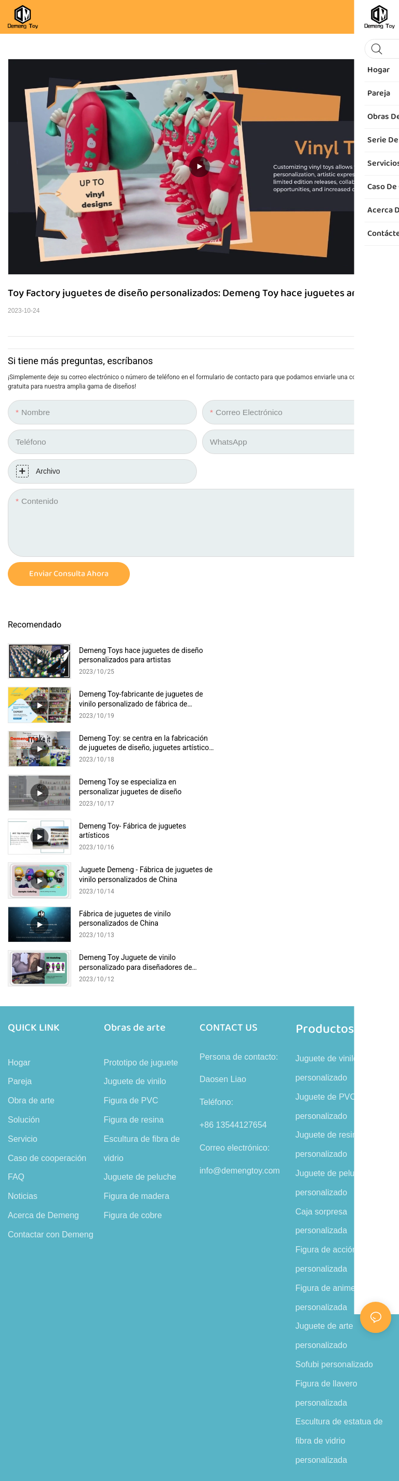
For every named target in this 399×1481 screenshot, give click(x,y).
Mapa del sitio (336, 1365)
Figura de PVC (131, 932)
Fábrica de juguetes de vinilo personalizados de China (125, 786)
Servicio (22, 971)
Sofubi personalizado (334, 1196)
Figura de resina (134, 952)
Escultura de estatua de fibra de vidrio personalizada (339, 1273)
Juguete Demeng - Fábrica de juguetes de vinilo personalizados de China (329, 743)
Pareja (20, 913)
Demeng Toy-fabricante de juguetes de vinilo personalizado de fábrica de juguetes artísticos (330, 655)
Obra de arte (31, 932)
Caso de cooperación (47, 990)
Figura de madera (136, 1028)
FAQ (16, 1009)
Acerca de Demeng (43, 1047)
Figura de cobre (133, 1047)
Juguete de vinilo (135, 913)
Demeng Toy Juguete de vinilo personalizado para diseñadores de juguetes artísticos (327, 787)
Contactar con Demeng (51, 1066)
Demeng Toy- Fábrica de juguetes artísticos (132, 743)
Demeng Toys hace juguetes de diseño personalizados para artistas (136, 655)
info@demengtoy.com (240, 1002)
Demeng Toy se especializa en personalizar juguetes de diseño (322, 699)
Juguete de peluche (140, 1009)
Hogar (19, 894)
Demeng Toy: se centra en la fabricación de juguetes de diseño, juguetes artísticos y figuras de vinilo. (138, 699)
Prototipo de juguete (141, 894)
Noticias (22, 1028)
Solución (23, 952)
